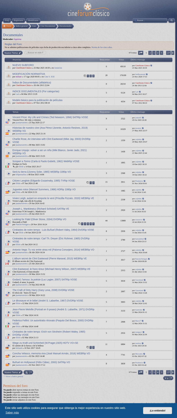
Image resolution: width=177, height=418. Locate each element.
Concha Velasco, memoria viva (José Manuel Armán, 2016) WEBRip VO (51, 353)
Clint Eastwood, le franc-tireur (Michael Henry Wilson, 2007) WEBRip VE (51, 269)
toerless (138, 343)
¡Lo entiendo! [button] (157, 410)
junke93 (138, 118)
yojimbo (138, 139)
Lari (17, 94)
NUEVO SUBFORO (23, 65)
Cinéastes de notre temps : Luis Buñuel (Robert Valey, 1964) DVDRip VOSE (53, 229)
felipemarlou (21, 174)
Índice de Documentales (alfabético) (31, 82)
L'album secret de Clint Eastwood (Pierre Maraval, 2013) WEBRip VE (49, 258)
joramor (138, 128)
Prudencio (139, 181)
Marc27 (138, 321)
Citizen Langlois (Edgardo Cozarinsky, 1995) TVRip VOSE (43, 180)
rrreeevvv (138, 220)
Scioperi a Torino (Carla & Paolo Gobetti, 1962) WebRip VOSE (46, 161)
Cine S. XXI (49, 76)
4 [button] (157, 52)
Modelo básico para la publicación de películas (37, 100)
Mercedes (139, 354)
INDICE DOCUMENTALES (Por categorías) (35, 91)
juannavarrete (21, 122)
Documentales (13, 35)
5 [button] (161, 52)
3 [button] (154, 52)
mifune (19, 76)
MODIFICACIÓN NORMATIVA (28, 74)
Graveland (139, 280)
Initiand (19, 348)
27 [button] (168, 52)
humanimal (139, 239)
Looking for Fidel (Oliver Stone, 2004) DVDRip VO (39, 219)
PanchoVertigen (22, 224)
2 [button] (150, 52)
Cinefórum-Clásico (24, 68)
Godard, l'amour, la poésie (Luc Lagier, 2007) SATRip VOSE (44, 279)
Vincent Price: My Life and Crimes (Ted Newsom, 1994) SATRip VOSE (50, 117)
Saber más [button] (12, 412)
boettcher (138, 310)
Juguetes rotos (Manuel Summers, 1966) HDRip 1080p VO (44, 189)
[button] (140, 53)
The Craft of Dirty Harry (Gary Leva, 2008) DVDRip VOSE (43, 290)
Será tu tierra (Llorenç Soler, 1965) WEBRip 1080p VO (41, 171)
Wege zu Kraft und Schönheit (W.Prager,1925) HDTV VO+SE (45, 343)
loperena (17, 39)
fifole (21, 166)
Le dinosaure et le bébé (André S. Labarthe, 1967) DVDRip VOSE (47, 300)
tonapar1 (138, 332)
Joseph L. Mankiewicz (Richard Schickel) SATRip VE (40, 208)
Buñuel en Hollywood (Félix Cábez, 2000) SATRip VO (41, 362)
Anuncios (58, 68)
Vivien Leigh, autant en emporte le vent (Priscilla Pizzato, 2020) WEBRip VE (53, 198)
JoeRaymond (140, 74)
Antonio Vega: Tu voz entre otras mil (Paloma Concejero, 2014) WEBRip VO (53, 249)
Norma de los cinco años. (102, 47)
